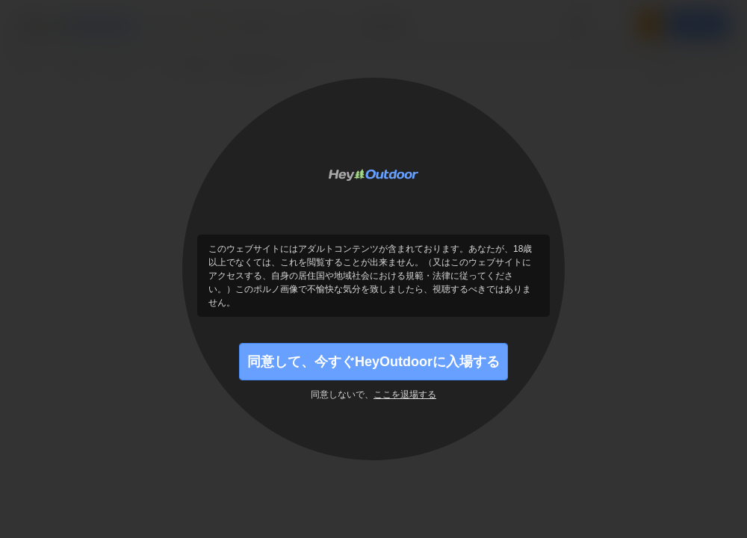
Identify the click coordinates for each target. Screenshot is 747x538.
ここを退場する (405, 394)
